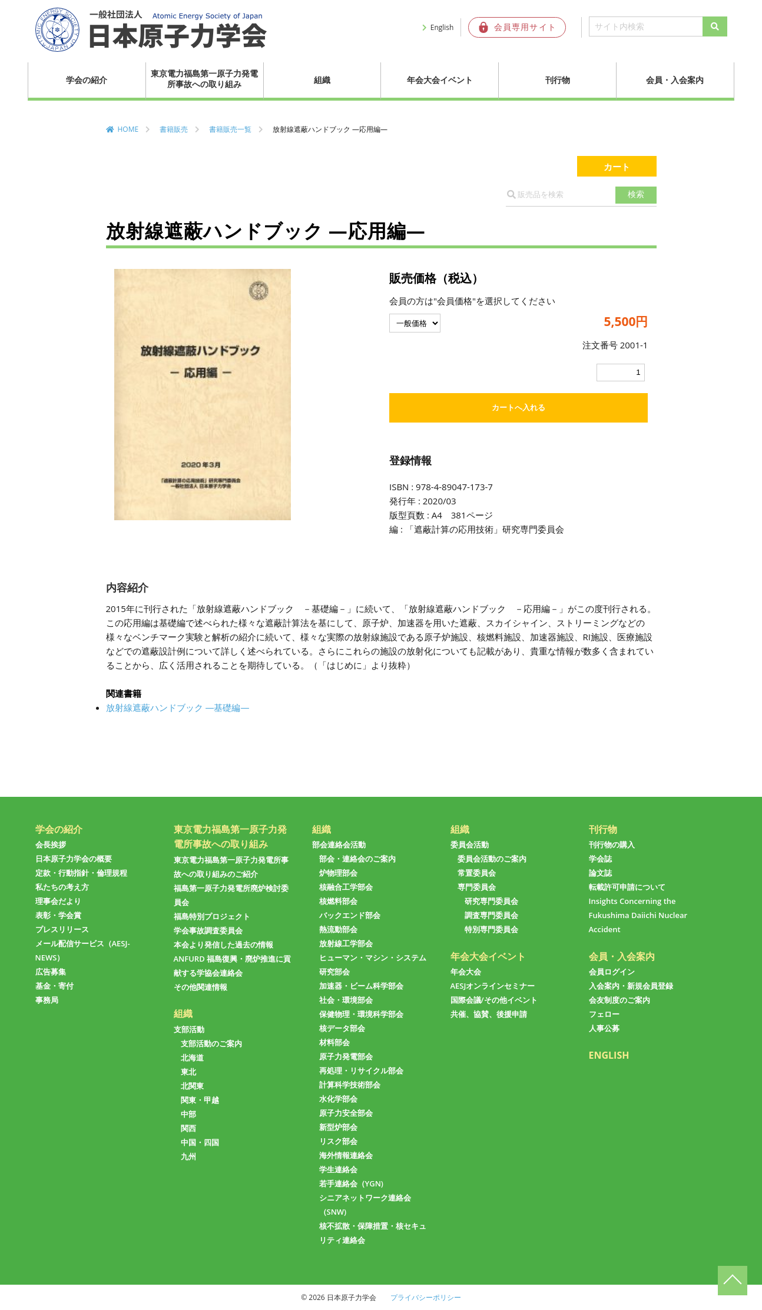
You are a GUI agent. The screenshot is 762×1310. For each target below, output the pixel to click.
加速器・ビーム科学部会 (361, 985)
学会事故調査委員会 (208, 930)
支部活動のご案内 (211, 1043)
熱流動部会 (338, 929)
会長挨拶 (50, 844)
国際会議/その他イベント (494, 1000)
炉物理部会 (338, 872)
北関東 (192, 1085)
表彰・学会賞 (58, 915)
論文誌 (600, 872)
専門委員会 (477, 887)
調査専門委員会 (491, 915)
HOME (128, 129)
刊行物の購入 (612, 844)
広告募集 (50, 971)
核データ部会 (342, 1028)
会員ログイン (612, 971)
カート (617, 166)
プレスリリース (62, 929)
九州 (188, 1156)
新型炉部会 (338, 1127)
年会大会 (465, 971)
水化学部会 (338, 1098)
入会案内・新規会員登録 (631, 985)
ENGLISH (609, 1055)
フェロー (604, 1014)
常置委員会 (477, 872)
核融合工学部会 (346, 887)
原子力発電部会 (346, 1056)
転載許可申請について (627, 887)
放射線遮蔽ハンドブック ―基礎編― (178, 707)
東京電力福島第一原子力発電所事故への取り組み (204, 78)
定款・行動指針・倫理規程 (81, 872)
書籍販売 (174, 129)
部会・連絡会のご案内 (357, 858)
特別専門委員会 (491, 929)
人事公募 (604, 1028)
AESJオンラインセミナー (492, 985)
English (442, 27)
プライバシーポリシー (425, 1297)
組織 (322, 79)
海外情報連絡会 (346, 1155)
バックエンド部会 (349, 915)
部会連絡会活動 (339, 844)
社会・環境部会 (346, 1000)
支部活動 (189, 1029)
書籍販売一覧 (230, 129)
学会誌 (600, 858)
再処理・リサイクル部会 (361, 1070)
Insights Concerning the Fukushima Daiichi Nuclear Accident (638, 915)
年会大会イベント (440, 79)
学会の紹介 (86, 79)
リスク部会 (338, 1141)
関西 (188, 1128)
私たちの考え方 (62, 887)
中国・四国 (200, 1142)
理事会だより (58, 901)
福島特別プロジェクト (212, 916)
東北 (188, 1071)
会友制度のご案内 (619, 1000)
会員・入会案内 (675, 79)
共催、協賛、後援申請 (488, 1014)
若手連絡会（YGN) (351, 1183)
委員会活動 (469, 844)
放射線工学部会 (346, 943)
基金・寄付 (54, 985)
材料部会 (334, 1042)
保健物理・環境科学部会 (361, 1014)
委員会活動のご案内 (492, 858)
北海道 (192, 1057)
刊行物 (557, 79)
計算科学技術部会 (349, 1084)
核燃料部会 (338, 901)
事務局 (46, 1000)
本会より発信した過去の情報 (223, 944)
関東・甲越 (200, 1100)
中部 (188, 1114)
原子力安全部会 (346, 1113)
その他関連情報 (200, 987)
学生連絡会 (338, 1169)
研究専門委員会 (491, 901)
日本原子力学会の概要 (73, 858)
